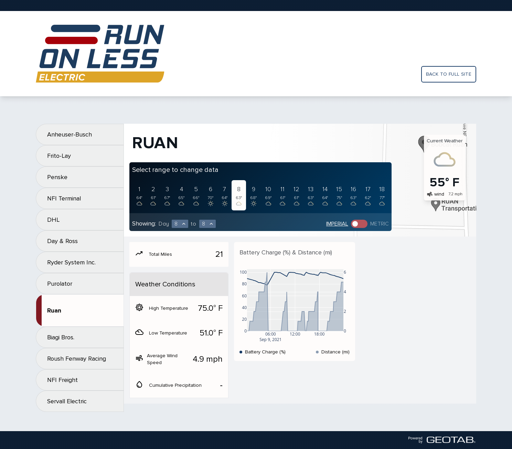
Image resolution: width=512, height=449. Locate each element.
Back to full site (448, 74)
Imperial (337, 223)
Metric (379, 223)
